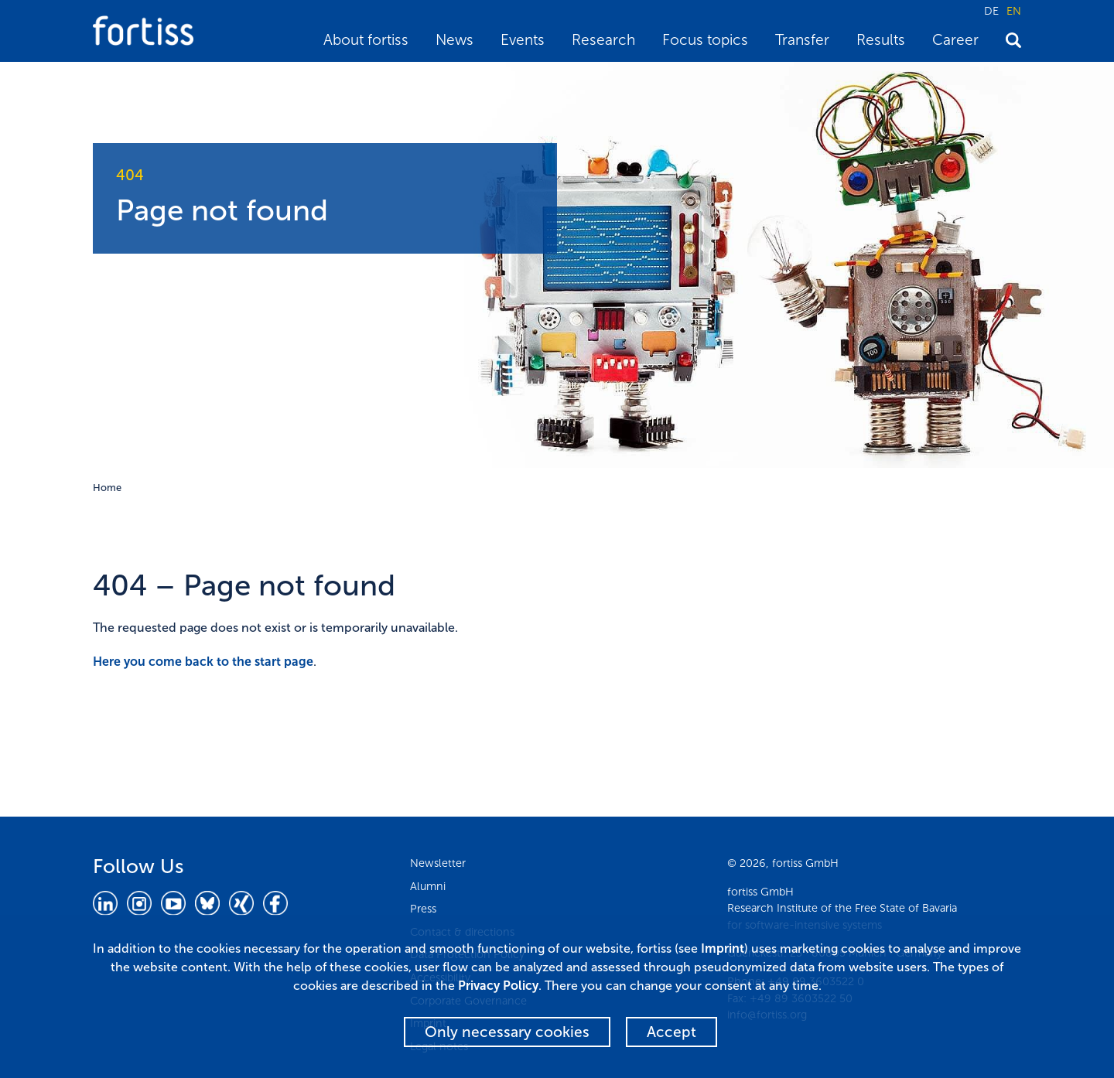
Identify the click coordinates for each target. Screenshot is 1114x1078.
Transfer (802, 40)
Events (523, 40)
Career (955, 40)
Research (603, 40)
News (454, 40)
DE (991, 11)
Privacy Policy (498, 985)
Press (423, 909)
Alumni (428, 886)
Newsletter (438, 863)
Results (880, 40)
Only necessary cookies (507, 1032)
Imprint (722, 948)
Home (107, 487)
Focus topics (705, 40)
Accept (671, 1032)
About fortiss (365, 40)
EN (1013, 11)
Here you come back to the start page (203, 661)
